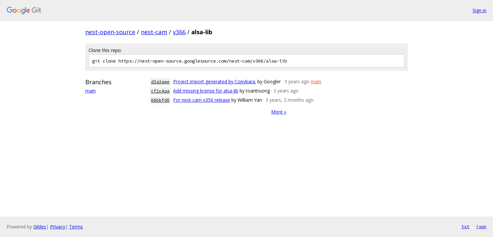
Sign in (479, 10)
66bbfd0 (160, 100)
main (90, 91)
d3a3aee (160, 82)
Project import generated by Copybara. (214, 81)
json (481, 226)
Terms (76, 227)
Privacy (57, 227)
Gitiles (39, 227)
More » (278, 112)
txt (465, 226)
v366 (179, 32)
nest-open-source (110, 32)
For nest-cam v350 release (201, 100)
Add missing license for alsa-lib (205, 91)
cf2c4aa (160, 91)
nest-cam (154, 32)
